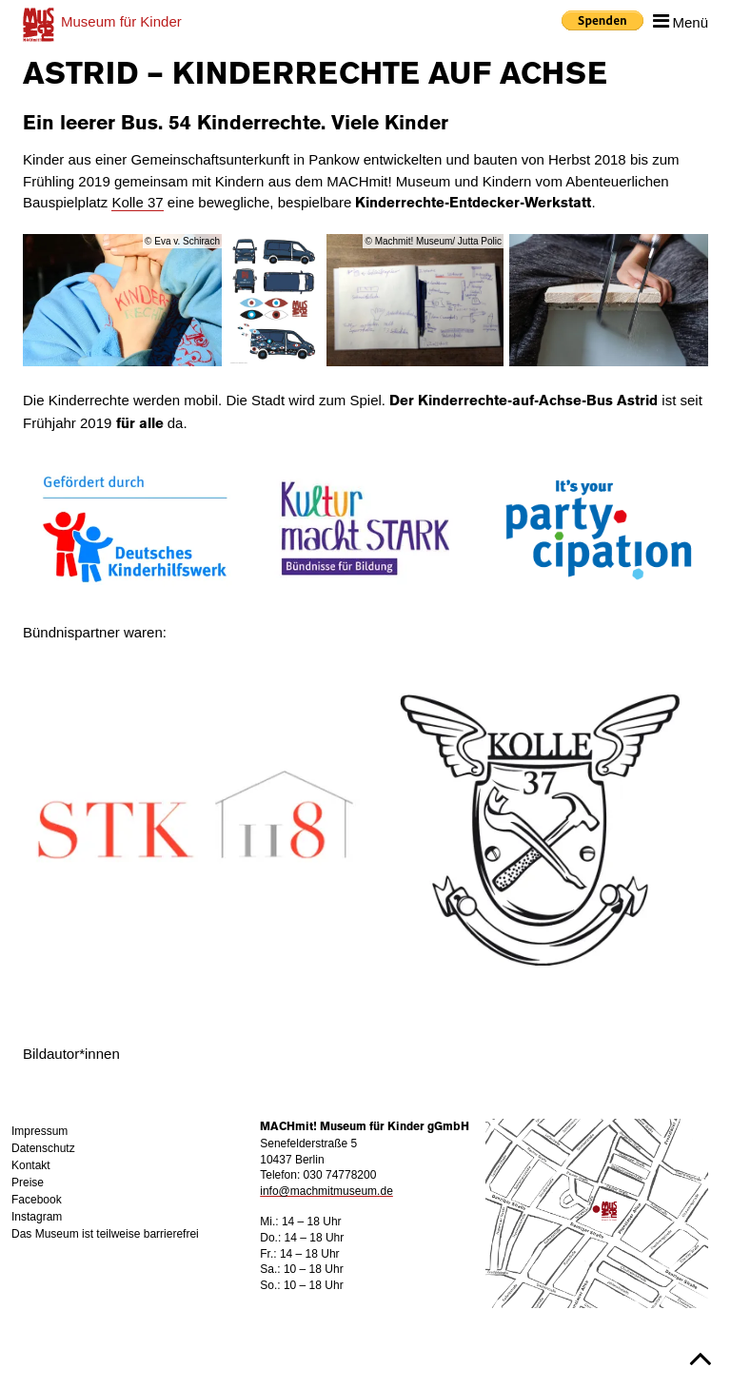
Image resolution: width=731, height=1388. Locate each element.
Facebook (36, 1199)
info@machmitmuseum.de (326, 1191)
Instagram (36, 1216)
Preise (27, 1182)
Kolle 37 (137, 202)
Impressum (39, 1131)
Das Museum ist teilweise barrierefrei (105, 1234)
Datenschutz (43, 1148)
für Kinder (121, 21)
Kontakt (30, 1165)
